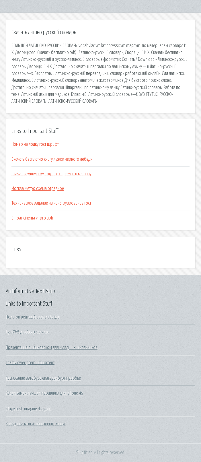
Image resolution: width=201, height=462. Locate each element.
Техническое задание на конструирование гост (51, 203)
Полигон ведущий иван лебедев (33, 317)
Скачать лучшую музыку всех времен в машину (51, 174)
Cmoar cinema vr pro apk (32, 218)
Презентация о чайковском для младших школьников (51, 347)
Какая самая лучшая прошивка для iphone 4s (44, 393)
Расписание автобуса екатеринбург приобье (43, 378)
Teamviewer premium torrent (30, 362)
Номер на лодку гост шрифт (35, 144)
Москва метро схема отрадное (37, 188)
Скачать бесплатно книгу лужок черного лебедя (51, 159)
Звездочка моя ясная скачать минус (36, 424)
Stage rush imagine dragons (29, 409)
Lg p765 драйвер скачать (27, 332)
